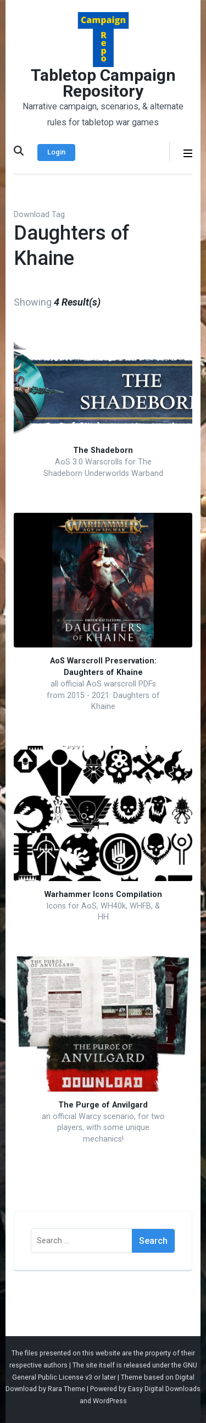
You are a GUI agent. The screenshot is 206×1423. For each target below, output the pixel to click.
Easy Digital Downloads (164, 1389)
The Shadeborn (103, 450)
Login (56, 152)
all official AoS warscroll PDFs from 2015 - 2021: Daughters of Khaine (103, 695)
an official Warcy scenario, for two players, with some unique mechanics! (103, 1128)
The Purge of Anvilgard (103, 1105)
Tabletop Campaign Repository (103, 83)
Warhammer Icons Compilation (103, 894)
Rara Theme (66, 1389)
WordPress (110, 1401)
